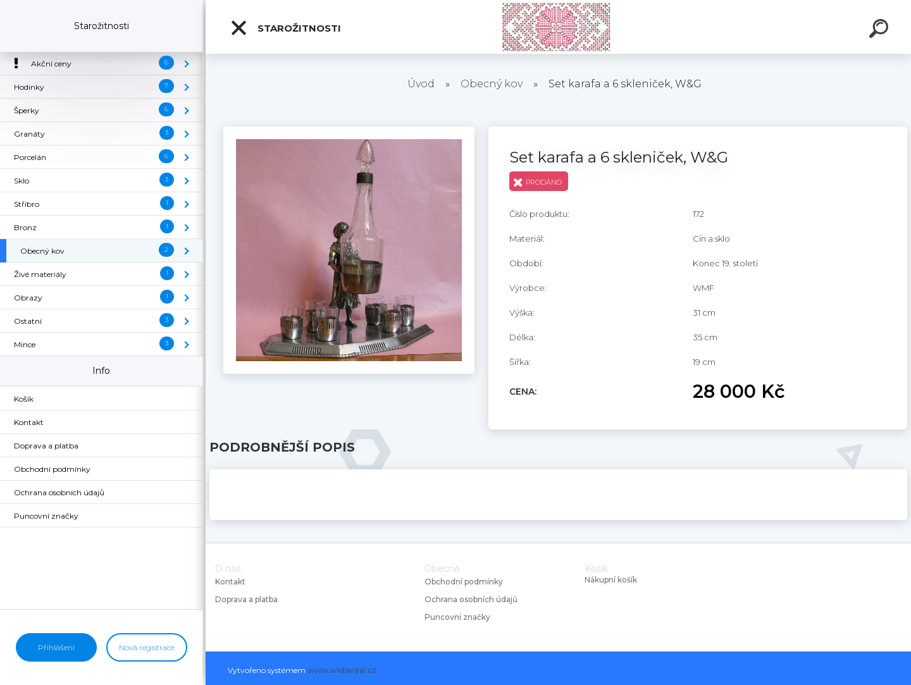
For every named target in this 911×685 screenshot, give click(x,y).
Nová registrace (147, 647)
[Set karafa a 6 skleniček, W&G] (348, 131)
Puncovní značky (457, 617)
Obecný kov (492, 84)
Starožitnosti (285, 27)
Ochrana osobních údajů (471, 599)
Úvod (421, 84)
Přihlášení (56, 647)
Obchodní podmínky (464, 581)
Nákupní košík (611, 580)
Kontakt (231, 581)
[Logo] (558, 27)
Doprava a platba (246, 599)
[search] (880, 30)
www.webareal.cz (341, 670)
